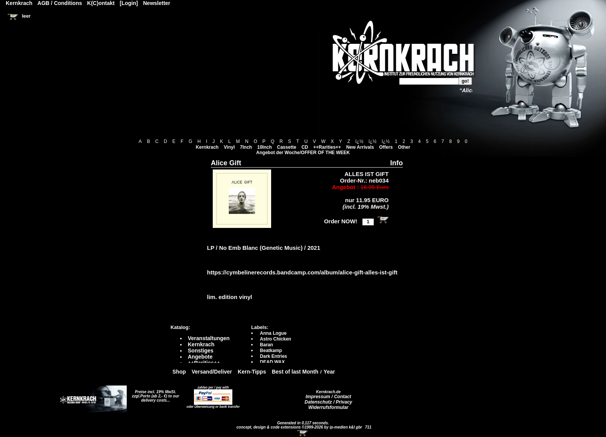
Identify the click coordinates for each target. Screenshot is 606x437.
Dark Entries (273, 356)
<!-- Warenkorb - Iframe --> (303, 433)
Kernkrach (207, 147)
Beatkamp (271, 350)
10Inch (264, 147)
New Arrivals (360, 147)
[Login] (129, 3)
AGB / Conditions (60, 3)
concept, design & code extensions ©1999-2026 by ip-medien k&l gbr (300, 427)
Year (329, 372)
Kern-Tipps (252, 372)
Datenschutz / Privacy (328, 402)
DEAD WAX (272, 362)
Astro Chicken (275, 339)
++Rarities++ (327, 147)
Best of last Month (295, 372)
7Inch (246, 147)
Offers (385, 147)
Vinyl (229, 147)
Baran (266, 344)
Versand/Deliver (212, 372)
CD (304, 147)
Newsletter (157, 3)
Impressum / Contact (328, 396)
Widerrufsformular (328, 407)
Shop (179, 372)
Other (404, 147)
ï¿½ (359, 141)
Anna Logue (273, 333)
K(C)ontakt (101, 3)
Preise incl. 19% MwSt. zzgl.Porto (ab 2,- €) (154, 394)
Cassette (286, 147)
